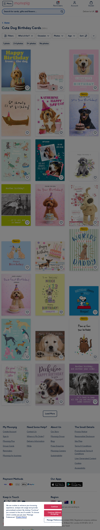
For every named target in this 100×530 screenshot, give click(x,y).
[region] (33, 514)
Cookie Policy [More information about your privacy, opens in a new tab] (21, 517)
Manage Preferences (54, 520)
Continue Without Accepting (54, 513)
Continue (54, 507)
